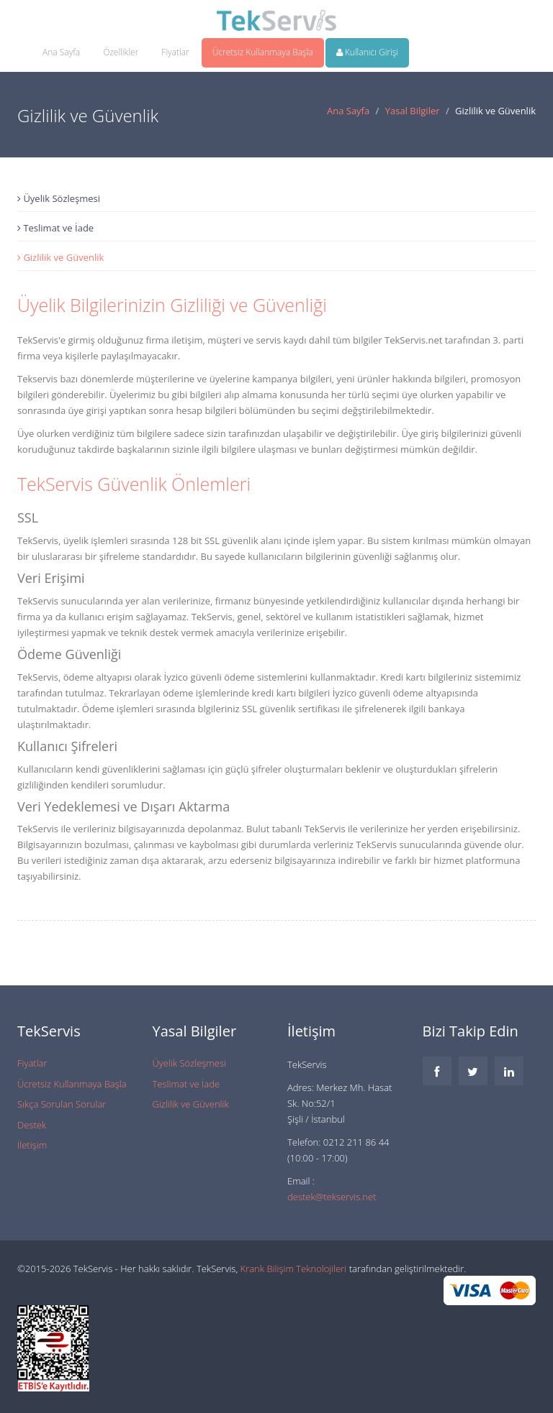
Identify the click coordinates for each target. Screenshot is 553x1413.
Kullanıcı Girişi (367, 52)
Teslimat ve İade (55, 227)
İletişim (32, 1144)
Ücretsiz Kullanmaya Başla (262, 52)
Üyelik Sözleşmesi (58, 198)
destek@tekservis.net (332, 1196)
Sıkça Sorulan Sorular (61, 1103)
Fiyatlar (175, 52)
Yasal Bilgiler (412, 110)
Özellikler (120, 52)
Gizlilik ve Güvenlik (60, 257)
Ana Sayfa (61, 52)
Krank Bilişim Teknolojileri (293, 1268)
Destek (31, 1124)
